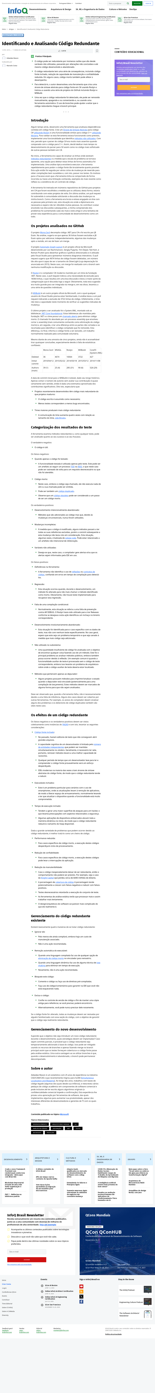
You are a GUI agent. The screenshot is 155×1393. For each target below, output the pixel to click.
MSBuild (38, 305)
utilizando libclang (56, 139)
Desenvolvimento (39, 10)
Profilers (62, 1165)
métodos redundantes (43, 165)
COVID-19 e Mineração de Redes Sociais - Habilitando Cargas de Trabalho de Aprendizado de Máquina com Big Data (106, 1214)
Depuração (59, 1161)
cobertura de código (66, 909)
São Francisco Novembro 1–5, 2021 (131, 1312)
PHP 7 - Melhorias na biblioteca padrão (18, 1237)
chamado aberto (71, 328)
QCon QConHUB (103, 1276)
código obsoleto (63, 513)
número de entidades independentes (57, 768)
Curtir (40, 54)
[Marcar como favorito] (49, 54)
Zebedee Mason (18, 64)
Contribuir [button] (84, 3)
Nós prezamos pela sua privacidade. (124, 97)
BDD (85, 484)
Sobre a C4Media (13, 1358)
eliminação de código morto (55, 988)
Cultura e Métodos (119, 10)
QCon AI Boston (54, 1332)
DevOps (134, 10)
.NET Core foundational (53, 326)
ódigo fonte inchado (47, 753)
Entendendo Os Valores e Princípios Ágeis (77, 1225)
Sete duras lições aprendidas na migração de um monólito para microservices (46, 1230)
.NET (70, 1161)
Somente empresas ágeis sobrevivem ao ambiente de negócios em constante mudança (77, 1235)
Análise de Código (42, 1161)
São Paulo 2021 (123, 1309)
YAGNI (67, 745)
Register (132, 3)
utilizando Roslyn (63, 136)
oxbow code (85, 556)
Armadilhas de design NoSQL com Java (134, 1233)
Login (9, 1335)
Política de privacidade (112, 1386)
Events (9, 1343)
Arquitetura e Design (18, 38)
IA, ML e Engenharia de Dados (91, 10)
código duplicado (68, 509)
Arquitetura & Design (62, 10)
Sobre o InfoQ (12, 1354)
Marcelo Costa (17, 72)
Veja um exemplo (48, 1269)
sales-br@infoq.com (28, 1383)
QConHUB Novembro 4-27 (96, 1309)
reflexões (78, 590)
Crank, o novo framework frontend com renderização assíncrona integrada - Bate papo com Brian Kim (19, 1214)
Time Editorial (12, 1350)
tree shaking (45, 995)
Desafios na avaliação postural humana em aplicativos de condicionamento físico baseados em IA (106, 1238)
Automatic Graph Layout (53, 256)
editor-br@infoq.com (44, 1383)
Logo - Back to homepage (17, 9)
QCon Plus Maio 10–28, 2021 (97, 1312)
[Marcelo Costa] (9, 72)
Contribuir (11, 1347)
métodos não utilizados (52, 145)
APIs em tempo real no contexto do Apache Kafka (48, 1219)
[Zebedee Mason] (9, 64)
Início (9, 33)
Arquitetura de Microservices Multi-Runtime (134, 1224)
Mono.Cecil (47, 242)
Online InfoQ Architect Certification (57, 1339)
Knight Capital (53, 901)
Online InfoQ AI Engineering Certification (59, 1347)
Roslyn (38, 285)
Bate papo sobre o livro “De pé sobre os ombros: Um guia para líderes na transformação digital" (135, 1213)
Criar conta (11, 1331)
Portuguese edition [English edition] (70, 3)
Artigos (16, 33)
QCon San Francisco (55, 1354)
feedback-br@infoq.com (12, 1383)
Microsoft (66, 1147)
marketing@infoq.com (62, 1382)
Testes (37, 1165)
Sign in (143, 3)
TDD (78, 484)
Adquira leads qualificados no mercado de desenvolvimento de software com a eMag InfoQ (76, 1214)
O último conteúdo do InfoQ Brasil (48, 1210)
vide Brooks (62, 436)
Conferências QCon (14, 1339)
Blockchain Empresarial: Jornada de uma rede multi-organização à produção (19, 1227)
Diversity (10, 1362)
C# (77, 1157)
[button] (128, 90)
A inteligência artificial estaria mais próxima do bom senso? (106, 1226)
